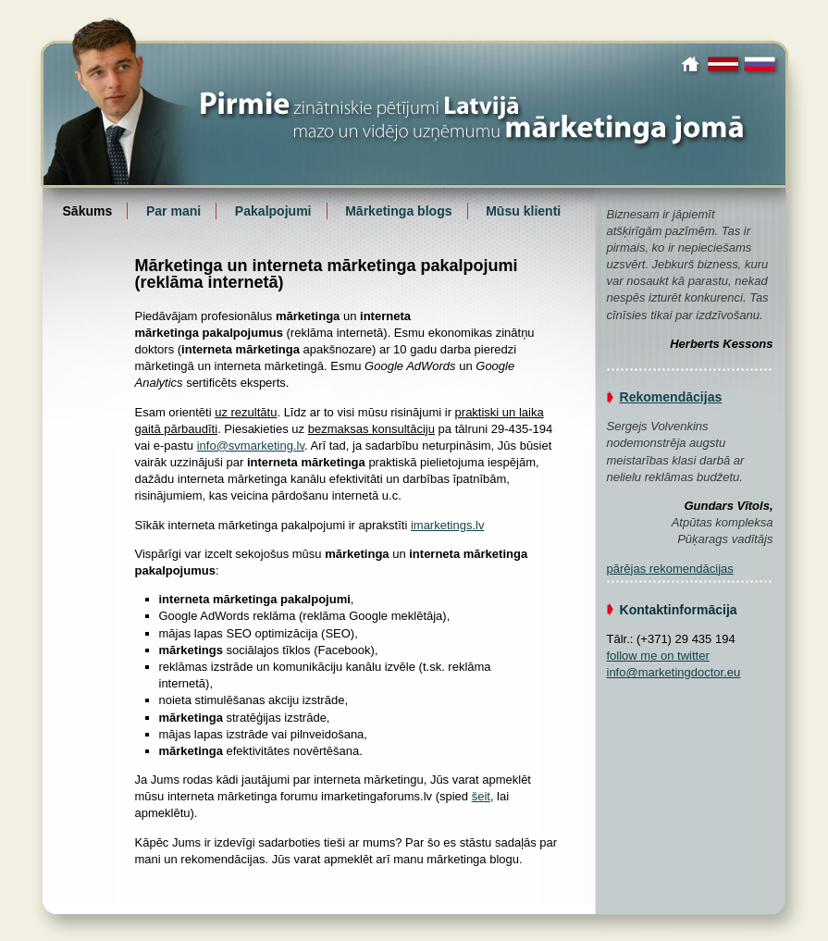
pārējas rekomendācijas (670, 569)
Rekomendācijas (671, 397)
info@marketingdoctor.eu (674, 672)
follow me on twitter (658, 655)
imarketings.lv (447, 525)
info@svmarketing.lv (250, 445)
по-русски (762, 63)
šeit (481, 796)
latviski (724, 63)
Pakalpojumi (273, 211)
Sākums (692, 63)
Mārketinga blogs (398, 211)
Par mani (173, 211)
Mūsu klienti (523, 211)
